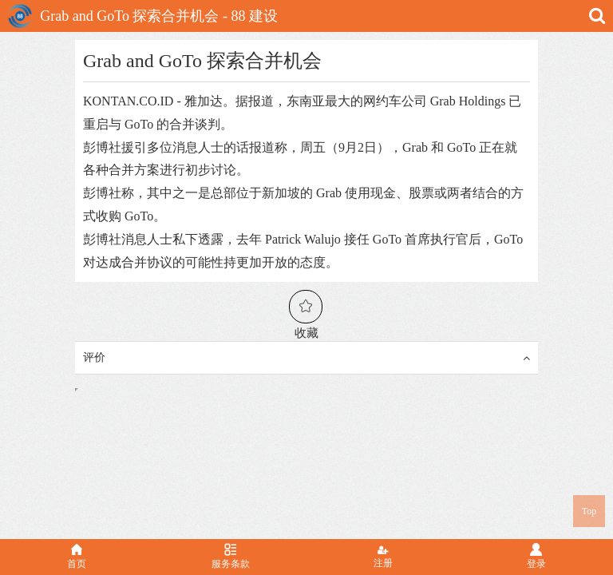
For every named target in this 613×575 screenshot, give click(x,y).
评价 (306, 358)
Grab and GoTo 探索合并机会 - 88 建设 (143, 16)
